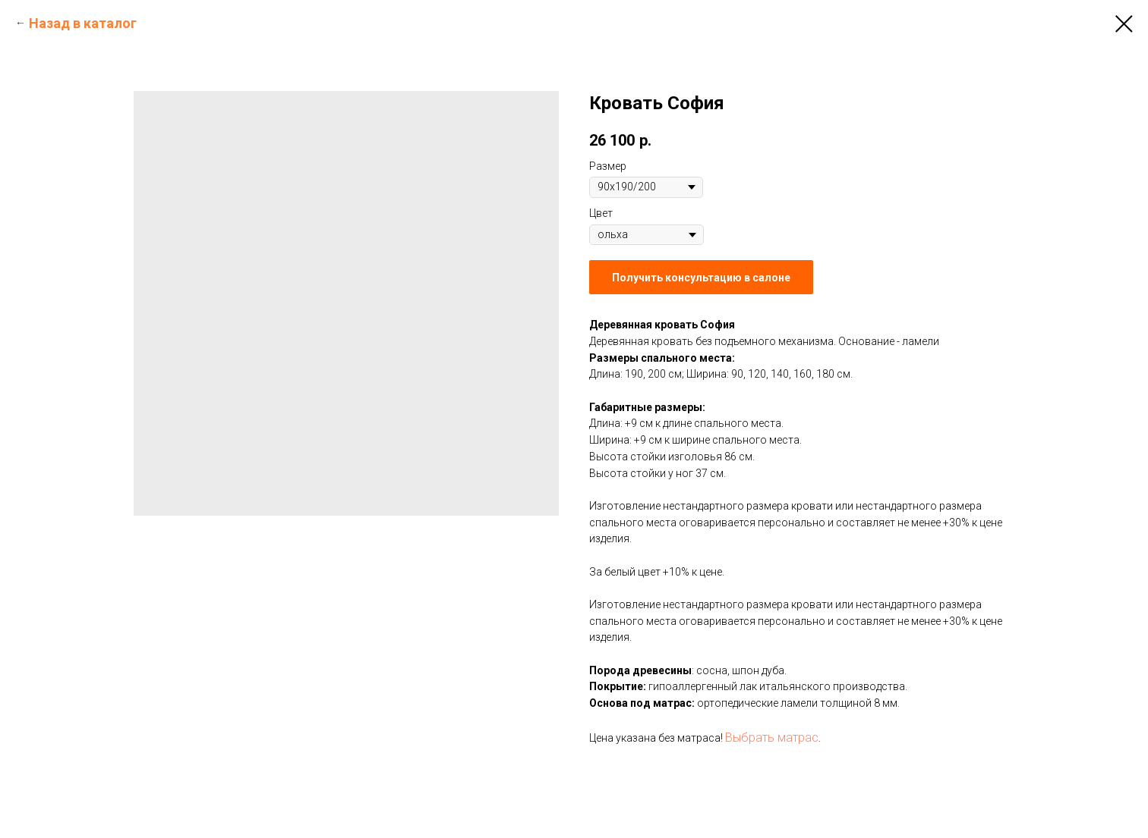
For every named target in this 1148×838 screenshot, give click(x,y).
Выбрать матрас (771, 737)
